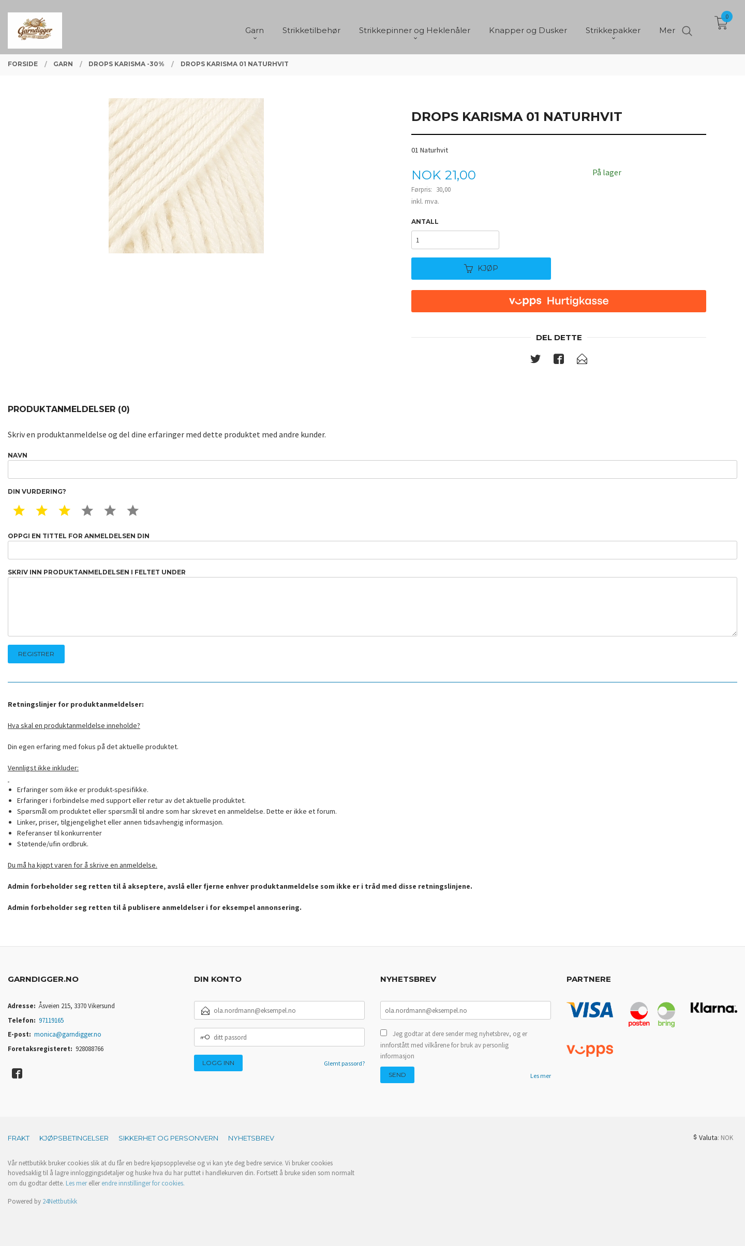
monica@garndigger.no (67, 1034)
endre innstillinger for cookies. (143, 1183)
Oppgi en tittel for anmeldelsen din (372, 545)
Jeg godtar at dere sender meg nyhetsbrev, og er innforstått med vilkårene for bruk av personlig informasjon (453, 1044)
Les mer (540, 1076)
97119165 (51, 1020)
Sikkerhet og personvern (168, 1138)
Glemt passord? (344, 1063)
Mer (667, 26)
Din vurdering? (37, 491)
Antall (425, 221)
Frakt (18, 1138)
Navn (372, 465)
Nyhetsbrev (251, 1138)
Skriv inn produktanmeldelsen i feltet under (372, 602)
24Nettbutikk (59, 1201)
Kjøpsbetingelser (74, 1138)
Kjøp (481, 268)
